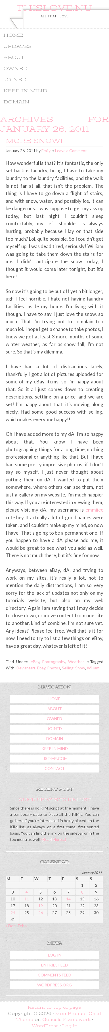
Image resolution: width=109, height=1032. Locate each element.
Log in (54, 955)
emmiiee (94, 510)
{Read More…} (53, 839)
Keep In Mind (25, 90)
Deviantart (25, 667)
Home (13, 35)
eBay (35, 661)
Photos (53, 667)
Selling (68, 667)
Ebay (41, 667)
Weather (76, 661)
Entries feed (54, 964)
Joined (14, 79)
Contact (55, 768)
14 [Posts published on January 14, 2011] (68, 898)
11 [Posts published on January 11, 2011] (26, 898)
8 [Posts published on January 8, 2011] (82, 892)
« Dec (10, 925)
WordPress (45, 1025)
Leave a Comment (71, 150)
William (93, 667)
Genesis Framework (66, 1019)
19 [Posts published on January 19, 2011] (40, 905)
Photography (53, 661)
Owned (53, 69)
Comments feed (54, 974)
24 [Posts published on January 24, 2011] (13, 912)
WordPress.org (54, 984)
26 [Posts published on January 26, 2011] (40, 912)
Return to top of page (54, 1007)
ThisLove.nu (54, 8)
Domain (53, 102)
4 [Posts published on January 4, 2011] (27, 892)
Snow (80, 667)
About (13, 57)
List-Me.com (55, 758)
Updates (17, 46)
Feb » (22, 925)
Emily (46, 150)
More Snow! (34, 140)
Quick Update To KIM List (54, 799)
